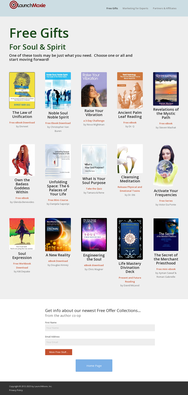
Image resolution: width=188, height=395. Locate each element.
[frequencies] (166, 165)
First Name (51, 322)
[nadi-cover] (130, 90)
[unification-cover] (22, 90)
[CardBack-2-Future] (130, 239)
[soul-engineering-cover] (94, 234)
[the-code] (58, 90)
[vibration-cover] (94, 89)
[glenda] (22, 160)
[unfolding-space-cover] (58, 161)
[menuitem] (112, 8)
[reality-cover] (58, 234)
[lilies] (130, 158)
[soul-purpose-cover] (94, 159)
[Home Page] (94, 365)
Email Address (52, 336)
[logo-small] (27, 8)
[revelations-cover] (166, 89)
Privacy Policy (16, 390)
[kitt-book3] (22, 234)
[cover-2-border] (166, 234)
